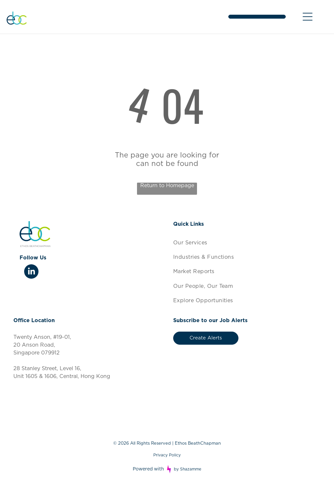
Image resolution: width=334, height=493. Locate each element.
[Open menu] (307, 17)
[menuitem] (247, 242)
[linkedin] (31, 272)
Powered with (148, 469)
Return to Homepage (167, 185)
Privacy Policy (167, 455)
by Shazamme (187, 469)
